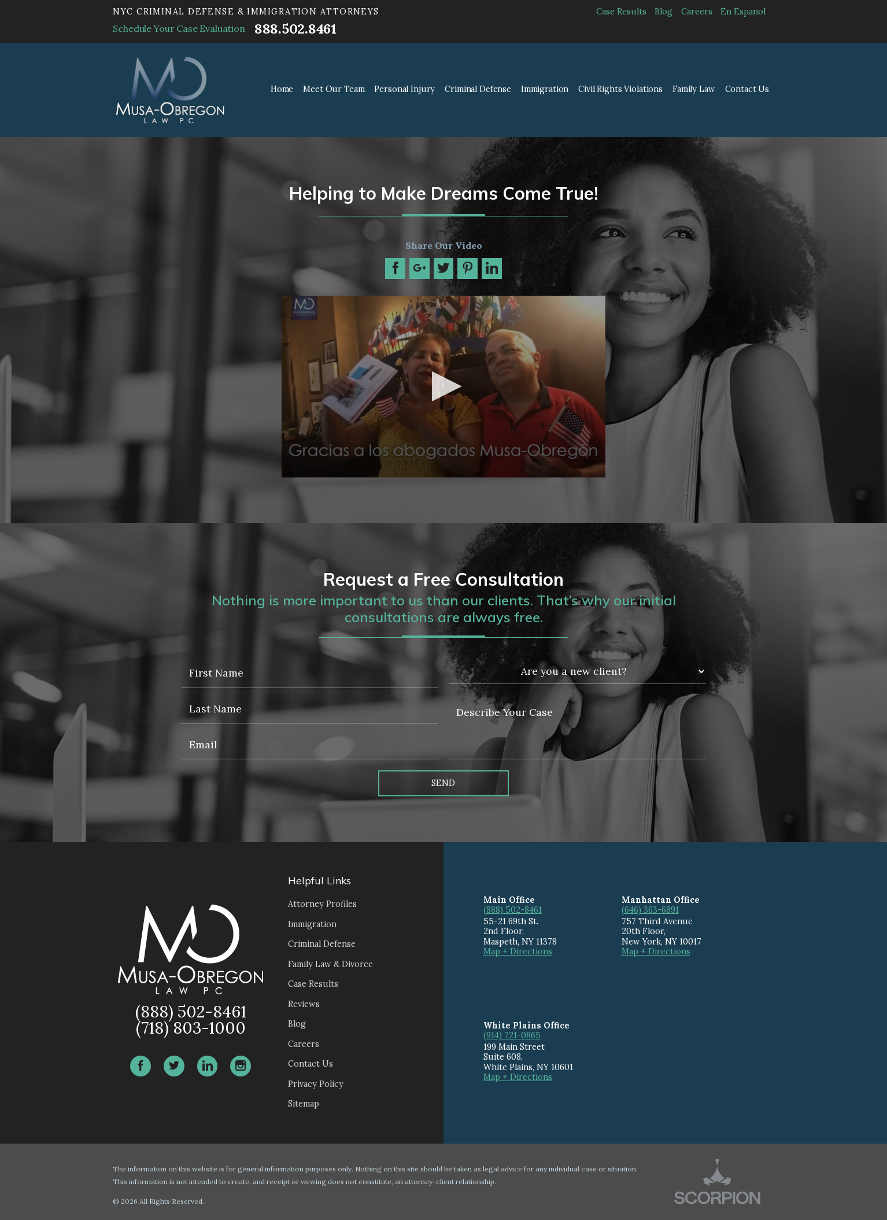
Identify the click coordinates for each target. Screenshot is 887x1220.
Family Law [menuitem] (693, 89)
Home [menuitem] (282, 89)
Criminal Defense (322, 944)
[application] (443, 387)
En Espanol (743, 11)
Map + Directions (517, 951)
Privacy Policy (315, 1084)
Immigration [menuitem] (544, 89)
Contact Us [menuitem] (747, 89)
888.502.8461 (295, 29)
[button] (443, 386)
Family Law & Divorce (330, 964)
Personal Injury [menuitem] (404, 89)
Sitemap (303, 1103)
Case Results (621, 11)
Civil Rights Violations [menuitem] (620, 89)
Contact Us (310, 1064)
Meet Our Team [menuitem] (333, 89)
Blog (663, 11)
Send (443, 783)
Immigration (312, 924)
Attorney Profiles (322, 904)
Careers (696, 11)
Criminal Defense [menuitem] (478, 89)
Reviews (304, 1004)
